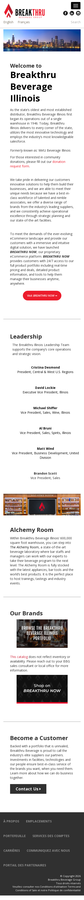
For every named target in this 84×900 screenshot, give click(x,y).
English (8, 22)
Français (24, 22)
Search (76, 22)
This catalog (19, 657)
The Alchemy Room (24, 547)
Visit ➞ (42, 296)
